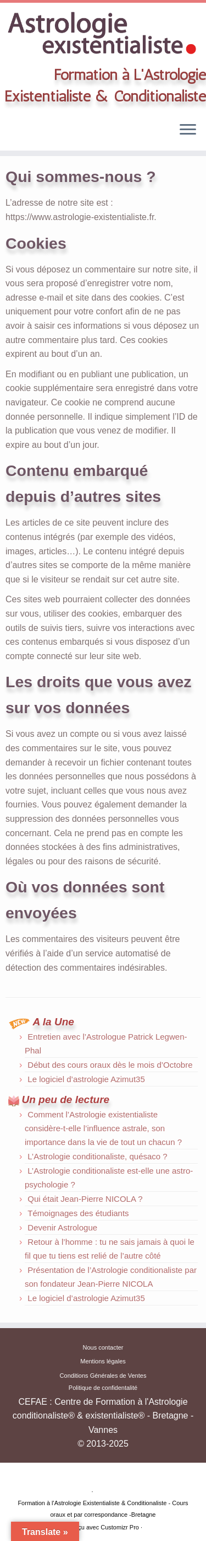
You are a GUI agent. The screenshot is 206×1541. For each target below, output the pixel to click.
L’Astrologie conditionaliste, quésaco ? (97, 1156)
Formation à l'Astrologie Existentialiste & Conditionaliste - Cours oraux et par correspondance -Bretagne (103, 1509)
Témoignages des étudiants (78, 1213)
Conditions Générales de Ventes (103, 1375)
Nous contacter (103, 1347)
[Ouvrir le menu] (188, 130)
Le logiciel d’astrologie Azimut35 (85, 1079)
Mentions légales (103, 1361)
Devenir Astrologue (62, 1227)
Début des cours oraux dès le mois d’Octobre (109, 1064)
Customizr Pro (120, 1527)
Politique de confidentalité (103, 1387)
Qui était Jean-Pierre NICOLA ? (84, 1198)
